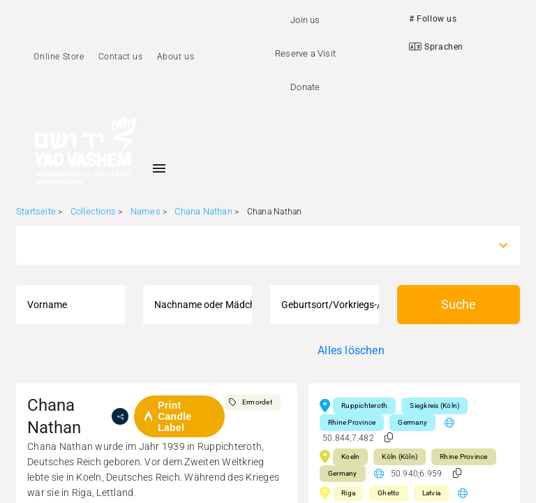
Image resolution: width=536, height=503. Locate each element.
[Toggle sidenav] (159, 168)
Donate (305, 87)
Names (146, 211)
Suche (458, 304)
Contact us (120, 56)
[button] (389, 437)
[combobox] (255, 245)
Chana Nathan (203, 211)
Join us (305, 20)
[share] (120, 416)
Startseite (36, 211)
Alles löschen (351, 350)
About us (176, 56)
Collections (93, 211)
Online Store (59, 56)
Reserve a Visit (305, 53)
